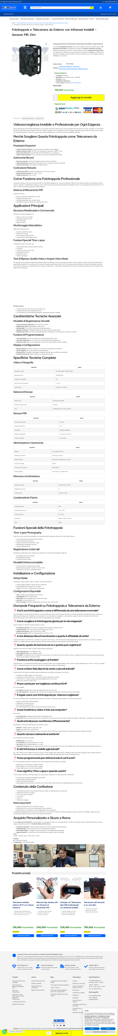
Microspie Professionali (28, 19)
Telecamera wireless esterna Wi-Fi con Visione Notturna (47, 905)
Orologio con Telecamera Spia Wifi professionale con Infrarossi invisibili (94, 905)
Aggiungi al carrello (81, 97)
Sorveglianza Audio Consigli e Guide (59, 981)
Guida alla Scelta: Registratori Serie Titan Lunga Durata (59, 990)
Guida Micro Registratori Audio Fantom (59, 994)
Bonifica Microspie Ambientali (36, 986)
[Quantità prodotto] (55, 97)
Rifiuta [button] (92, 1028)
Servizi (92, 19)
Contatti (75, 981)
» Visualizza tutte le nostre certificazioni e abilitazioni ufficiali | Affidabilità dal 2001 (40, 954)
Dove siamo (76, 990)
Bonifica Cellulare (36, 983)
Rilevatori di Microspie (71, 19)
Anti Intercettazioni (83, 19)
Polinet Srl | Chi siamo (79, 983)
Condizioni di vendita (78, 992)
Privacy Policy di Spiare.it (77, 1001)
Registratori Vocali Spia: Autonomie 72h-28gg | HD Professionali (18, 997)
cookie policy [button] (106, 1017)
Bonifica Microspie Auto (38, 981)
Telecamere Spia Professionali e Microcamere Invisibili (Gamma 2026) (50, 23)
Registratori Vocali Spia (43, 19)
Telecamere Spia (14, 19)
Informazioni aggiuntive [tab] (28, 118)
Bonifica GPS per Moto (37, 990)
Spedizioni (76, 998)
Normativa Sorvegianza (79, 1012)
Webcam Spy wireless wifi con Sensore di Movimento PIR (70, 905)
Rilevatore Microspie (18, 1004)
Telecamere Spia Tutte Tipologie (18, 981)
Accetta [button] (108, 1028)
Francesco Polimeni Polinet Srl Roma (78, 986)
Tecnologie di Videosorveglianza (60, 985)
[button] (46, 44)
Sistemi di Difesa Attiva (102, 19)
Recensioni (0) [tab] (39, 118)
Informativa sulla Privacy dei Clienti (79, 1005)
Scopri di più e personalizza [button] (100, 1031)
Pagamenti (76, 995)
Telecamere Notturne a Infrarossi (25, 23)
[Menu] (25, 7)
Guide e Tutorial (55, 987)
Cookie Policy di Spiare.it (77, 1009)
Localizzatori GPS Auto (57, 19)
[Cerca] (92, 7)
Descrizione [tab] (17, 118)
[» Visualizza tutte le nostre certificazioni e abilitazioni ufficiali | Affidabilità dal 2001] (14, 955)
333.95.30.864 (76, 83)
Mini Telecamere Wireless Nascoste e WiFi (18, 986)
